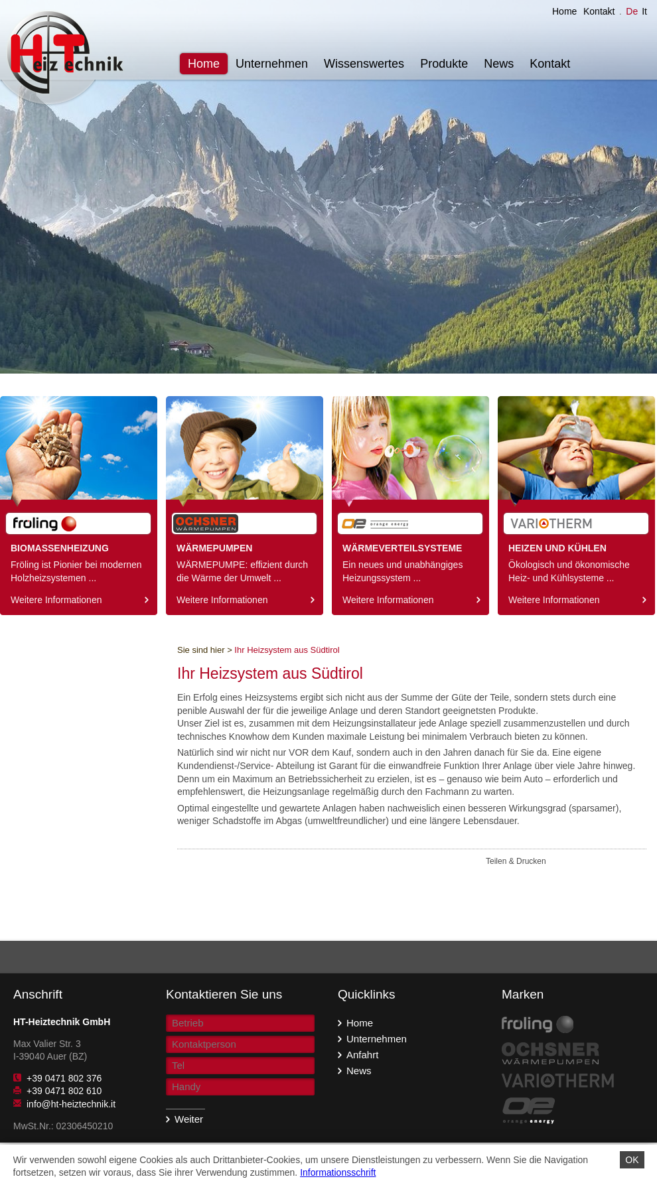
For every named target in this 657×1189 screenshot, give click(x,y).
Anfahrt (360, 1054)
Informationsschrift (338, 1172)
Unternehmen (272, 63)
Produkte (444, 63)
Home (564, 11)
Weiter (184, 1119)
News (499, 63)
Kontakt (599, 11)
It (644, 11)
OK (631, 1159)
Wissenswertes (364, 63)
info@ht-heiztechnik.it (71, 1104)
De (632, 11)
